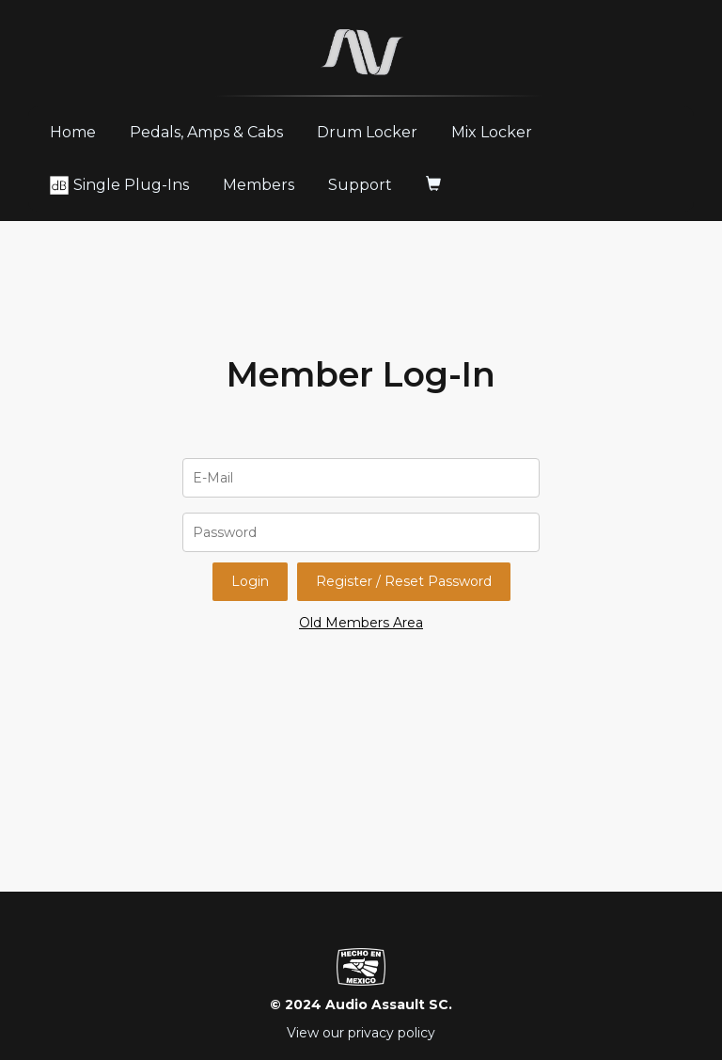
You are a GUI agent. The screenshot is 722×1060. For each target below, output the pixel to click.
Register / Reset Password (404, 581)
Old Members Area (361, 622)
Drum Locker (367, 132)
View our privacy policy (361, 1032)
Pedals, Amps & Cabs (206, 132)
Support (360, 185)
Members (258, 185)
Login (250, 581)
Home (80, 131)
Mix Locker (491, 132)
